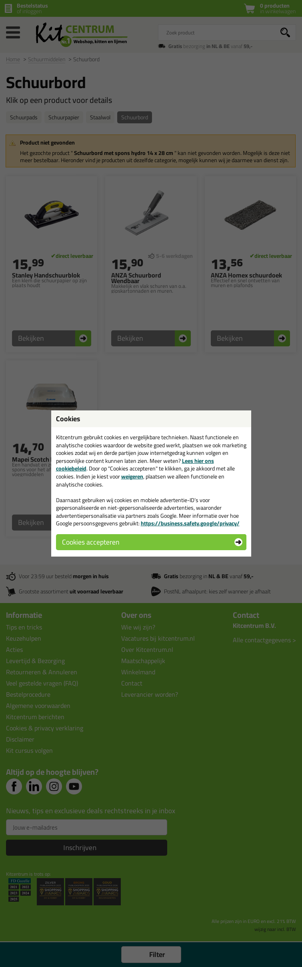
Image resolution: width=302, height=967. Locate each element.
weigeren (132, 476)
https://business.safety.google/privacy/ (190, 523)
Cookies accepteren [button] (90, 542)
